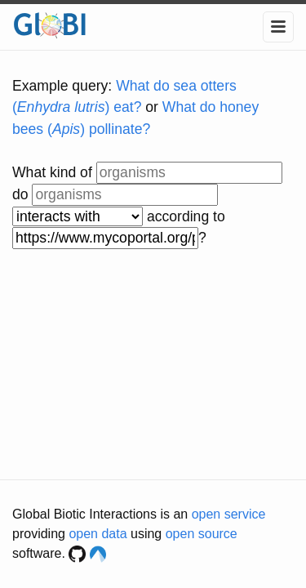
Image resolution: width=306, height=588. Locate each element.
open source (201, 534)
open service (229, 514)
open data (97, 534)
